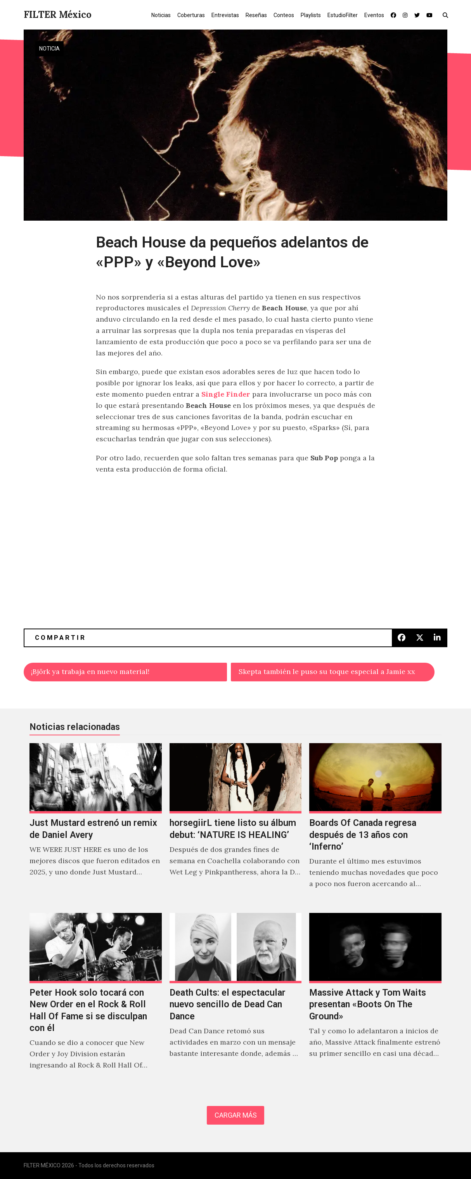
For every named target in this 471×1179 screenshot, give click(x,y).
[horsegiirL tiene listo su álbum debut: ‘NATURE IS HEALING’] (236, 824)
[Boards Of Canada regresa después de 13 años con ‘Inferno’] (375, 824)
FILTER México (58, 15)
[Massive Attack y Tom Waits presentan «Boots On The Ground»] (375, 1000)
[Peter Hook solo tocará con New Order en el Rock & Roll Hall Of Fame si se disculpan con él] (95, 1000)
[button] (447, 14)
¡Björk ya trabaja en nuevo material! (90, 671)
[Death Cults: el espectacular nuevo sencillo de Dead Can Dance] (236, 1000)
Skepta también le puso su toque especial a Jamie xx (327, 671)
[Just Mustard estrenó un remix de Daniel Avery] (95, 824)
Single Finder (225, 394)
